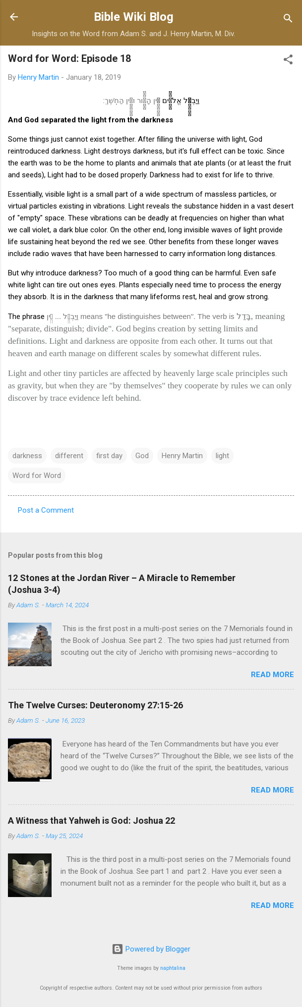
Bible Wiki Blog (134, 17)
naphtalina (172, 968)
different (69, 455)
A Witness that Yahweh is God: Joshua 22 (91, 820)
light (222, 455)
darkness (27, 455)
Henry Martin (182, 455)
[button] (288, 61)
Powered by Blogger (151, 949)
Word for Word (36, 475)
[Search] (288, 20)
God (142, 455)
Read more (272, 674)
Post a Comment (46, 510)
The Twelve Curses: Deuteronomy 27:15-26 (95, 705)
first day (109, 455)
